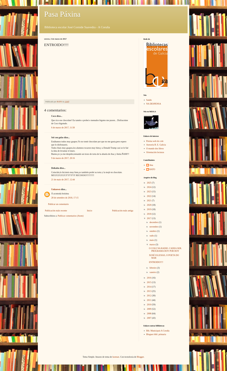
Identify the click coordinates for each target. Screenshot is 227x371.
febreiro (153, 268)
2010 (149, 304)
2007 (149, 318)
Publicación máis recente (56, 210)
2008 (149, 313)
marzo (152, 244)
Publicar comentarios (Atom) (70, 216)
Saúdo (149, 100)
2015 (149, 282)
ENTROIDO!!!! (156, 262)
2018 (149, 214)
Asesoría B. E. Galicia (156, 145)
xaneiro (153, 272)
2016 (149, 278)
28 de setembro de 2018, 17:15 (65, 198)
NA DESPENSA (153, 104)
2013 (149, 291)
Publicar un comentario (58, 204)
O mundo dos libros (155, 148)
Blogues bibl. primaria (156, 334)
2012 (149, 295)
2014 (149, 287)
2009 (149, 309)
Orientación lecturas (155, 152)
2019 (149, 209)
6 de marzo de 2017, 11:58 (63, 127)
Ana (151, 165)
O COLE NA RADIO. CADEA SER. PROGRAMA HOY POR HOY (165, 249)
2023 (149, 191)
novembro (154, 227)
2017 (149, 218)
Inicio (89, 210)
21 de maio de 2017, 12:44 (63, 179)
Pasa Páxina (62, 14)
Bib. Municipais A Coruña (157, 331)
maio (151, 240)
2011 (149, 300)
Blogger (140, 357)
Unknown (55, 189)
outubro (153, 231)
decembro (154, 222)
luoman (115, 357)
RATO (152, 169)
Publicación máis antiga (122, 210)
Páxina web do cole (154, 141)
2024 (149, 187)
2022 (149, 196)
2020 (149, 205)
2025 (149, 183)
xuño (151, 236)
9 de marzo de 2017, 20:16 (63, 158)
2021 (149, 200)
